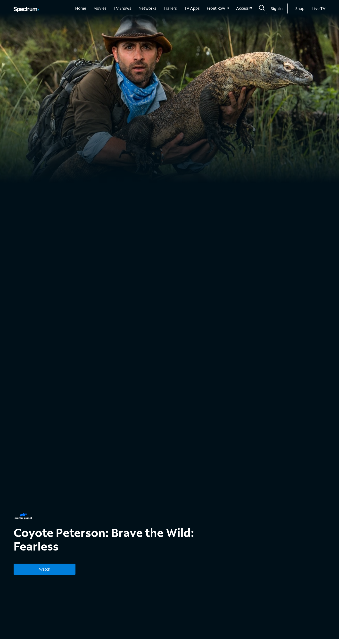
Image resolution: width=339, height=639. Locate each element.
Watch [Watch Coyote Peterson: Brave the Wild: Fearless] (44, 569)
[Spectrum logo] (26, 10)
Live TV (318, 8)
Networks (147, 8)
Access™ (244, 8)
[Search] (262, 9)
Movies (99, 8)
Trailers (170, 8)
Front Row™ (218, 8)
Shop (300, 8)
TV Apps (191, 8)
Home (80, 8)
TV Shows (122, 8)
